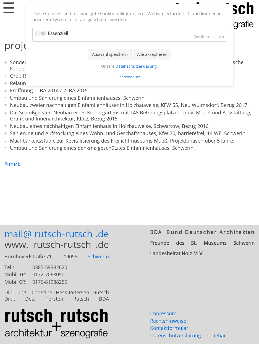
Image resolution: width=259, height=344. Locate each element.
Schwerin (98, 256)
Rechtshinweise (168, 320)
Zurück (12, 164)
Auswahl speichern (110, 54)
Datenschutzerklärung (175, 335)
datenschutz (129, 76)
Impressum (163, 313)
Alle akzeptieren (152, 54)
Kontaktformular (169, 328)
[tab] (202, 232)
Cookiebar (214, 335)
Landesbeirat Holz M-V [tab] (176, 253)
